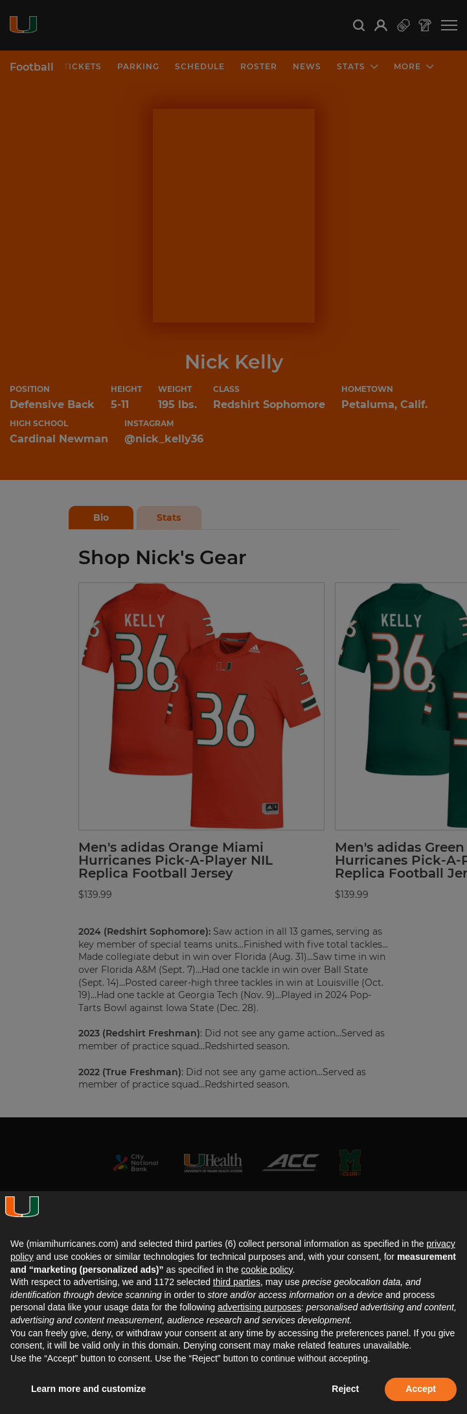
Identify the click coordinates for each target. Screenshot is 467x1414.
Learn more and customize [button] (88, 1389)
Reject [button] (345, 1389)
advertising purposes (259, 1307)
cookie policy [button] (266, 1269)
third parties (236, 1282)
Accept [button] (420, 1389)
